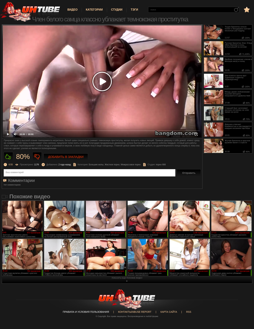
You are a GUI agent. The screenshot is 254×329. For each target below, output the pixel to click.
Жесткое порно (112, 164)
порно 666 (161, 164)
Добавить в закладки (66, 157)
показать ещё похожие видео (127, 278)
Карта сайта (169, 311)
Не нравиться (37, 156)
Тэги (134, 9)
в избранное (246, 9)
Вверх (246, 309)
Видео (72, 9)
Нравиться (8, 156)
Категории (94, 9)
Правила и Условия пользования (86, 311)
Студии (116, 9)
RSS (188, 311)
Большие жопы (96, 164)
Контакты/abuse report (135, 311)
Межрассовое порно (131, 164)
